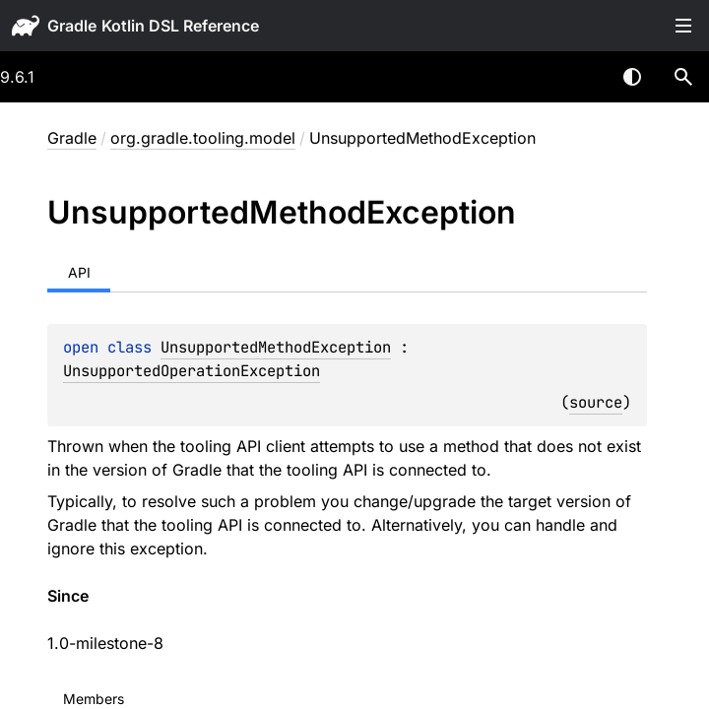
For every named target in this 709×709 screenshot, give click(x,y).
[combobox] (581, 76)
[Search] (683, 76)
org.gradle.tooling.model (202, 138)
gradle (72, 25)
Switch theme (632, 76)
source (595, 402)
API (79, 272)
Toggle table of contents (683, 25)
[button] (683, 76)
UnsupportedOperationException (191, 370)
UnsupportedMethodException (276, 347)
